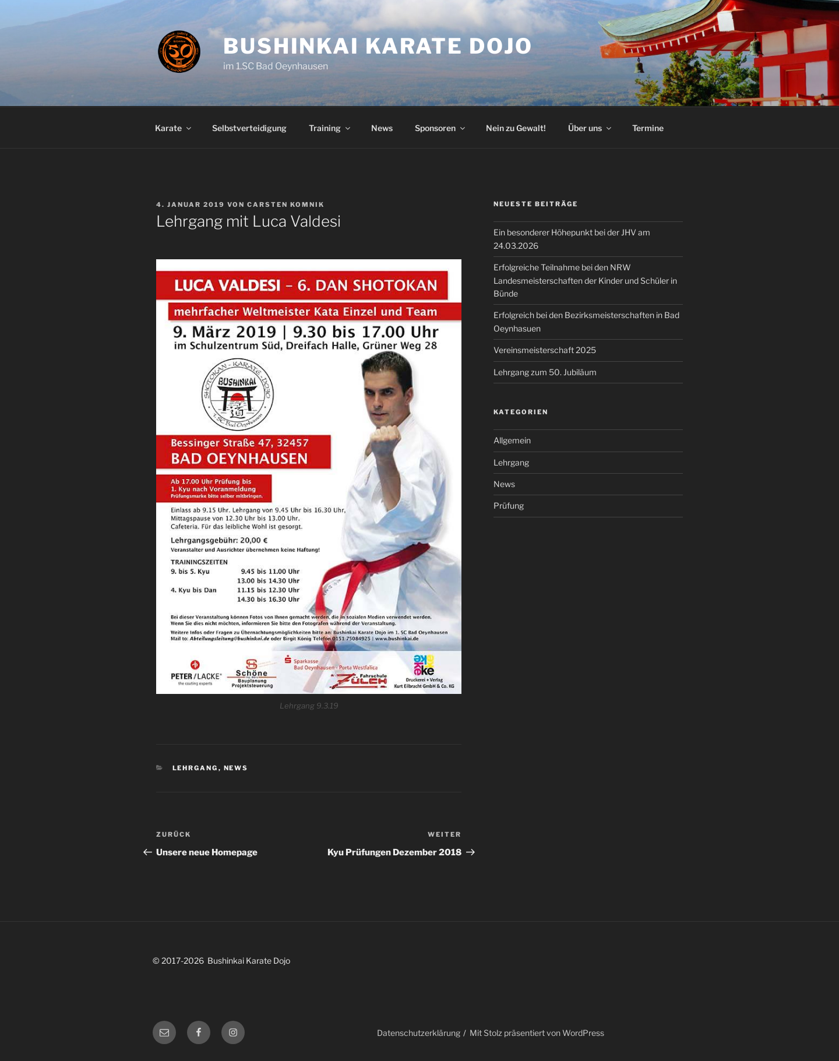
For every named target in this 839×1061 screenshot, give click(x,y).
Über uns (590, 128)
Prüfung (508, 505)
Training (330, 128)
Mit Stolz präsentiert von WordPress (537, 1033)
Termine (648, 128)
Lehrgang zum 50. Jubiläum (545, 372)
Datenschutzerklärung (418, 1033)
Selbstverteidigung (249, 128)
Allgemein (512, 440)
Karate (174, 128)
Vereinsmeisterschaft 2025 (544, 350)
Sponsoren (441, 128)
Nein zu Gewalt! (516, 128)
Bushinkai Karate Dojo (378, 46)
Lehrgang (195, 768)
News (382, 128)
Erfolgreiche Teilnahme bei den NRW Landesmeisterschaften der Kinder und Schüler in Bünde (585, 280)
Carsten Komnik (286, 204)
